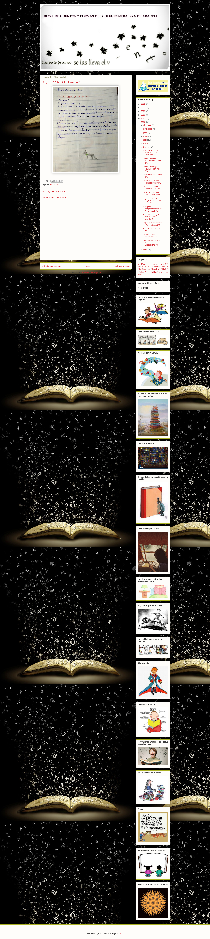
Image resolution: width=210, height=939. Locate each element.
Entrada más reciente (51, 266)
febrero (146, 147)
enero (146, 249)
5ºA (139, 267)
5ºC (146, 267)
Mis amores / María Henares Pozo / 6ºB (152, 182)
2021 (143, 107)
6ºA (152, 267)
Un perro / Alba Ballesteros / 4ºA (151, 235)
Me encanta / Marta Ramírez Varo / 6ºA (152, 188)
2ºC (150, 264)
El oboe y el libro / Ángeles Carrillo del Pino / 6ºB (152, 200)
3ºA (154, 264)
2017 (143, 118)
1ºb (139, 264)
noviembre (147, 129)
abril (145, 140)
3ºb (157, 264)
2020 (143, 111)
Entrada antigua (122, 266)
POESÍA (142, 272)
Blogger (122, 934)
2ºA (143, 264)
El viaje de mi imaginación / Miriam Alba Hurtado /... (152, 208)
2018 (143, 115)
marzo (146, 144)
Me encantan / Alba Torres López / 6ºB (151, 193)
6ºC (158, 267)
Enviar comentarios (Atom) (91, 273)
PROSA (57, 185)
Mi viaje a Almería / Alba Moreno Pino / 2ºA (152, 160)
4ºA (51, 185)
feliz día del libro (144, 269)
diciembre (147, 125)
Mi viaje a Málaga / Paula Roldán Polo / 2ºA (152, 168)
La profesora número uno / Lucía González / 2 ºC (151, 242)
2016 (143, 122)
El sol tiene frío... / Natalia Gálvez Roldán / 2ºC (150, 152)
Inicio (88, 266)
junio (145, 133)
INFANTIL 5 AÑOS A (159, 269)
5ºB (143, 267)
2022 (143, 104)
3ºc (160, 264)
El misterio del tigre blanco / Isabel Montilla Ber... (151, 216)
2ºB (146, 264)
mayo (145, 136)
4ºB (166, 264)
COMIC (164, 267)
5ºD (149, 267)
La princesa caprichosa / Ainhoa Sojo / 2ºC (152, 224)
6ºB (155, 267)
